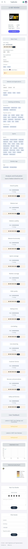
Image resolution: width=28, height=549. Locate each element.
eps (9, 115)
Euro (19, 107)
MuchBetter (20, 117)
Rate (14, 46)
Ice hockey (21, 148)
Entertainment (6, 145)
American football (13, 139)
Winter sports (12, 154)
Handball (15, 148)
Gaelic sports (6, 148)
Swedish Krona (13, 109)
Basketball (21, 141)
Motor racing (12, 150)
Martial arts (6, 150)
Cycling (17, 143)
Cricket (13, 143)
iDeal (22, 115)
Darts (22, 143)
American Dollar (7, 107)
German (9, 92)
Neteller (5, 119)
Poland (18, 28)
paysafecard (10, 119)
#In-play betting (13, 167)
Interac (5, 117)
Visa (13, 121)
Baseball (15, 141)
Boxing (5, 143)
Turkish (18, 92)
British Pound (14, 107)
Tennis (14, 152)
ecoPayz (5, 115)
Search (14, 534)
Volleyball (19, 152)
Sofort (5, 121)
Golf (11, 148)
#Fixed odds (6, 167)
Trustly (9, 121)
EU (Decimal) (6, 126)
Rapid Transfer (18, 119)
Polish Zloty (6, 109)
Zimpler (16, 121)
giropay (17, 115)
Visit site (14, 31)
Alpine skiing (6, 139)
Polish (14, 92)
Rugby (22, 150)
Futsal (17, 145)
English (5, 92)
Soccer (10, 152)
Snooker (5, 152)
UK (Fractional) (13, 126)
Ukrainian (5, 94)
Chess (9, 143)
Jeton (9, 117)
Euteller (13, 115)
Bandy (11, 141)
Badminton (6, 141)
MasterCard (14, 117)
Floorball (12, 145)
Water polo (6, 154)
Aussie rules (21, 139)
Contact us (3, 545)
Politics (18, 150)
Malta (5, 66)
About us (10, 545)
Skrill (23, 119)
